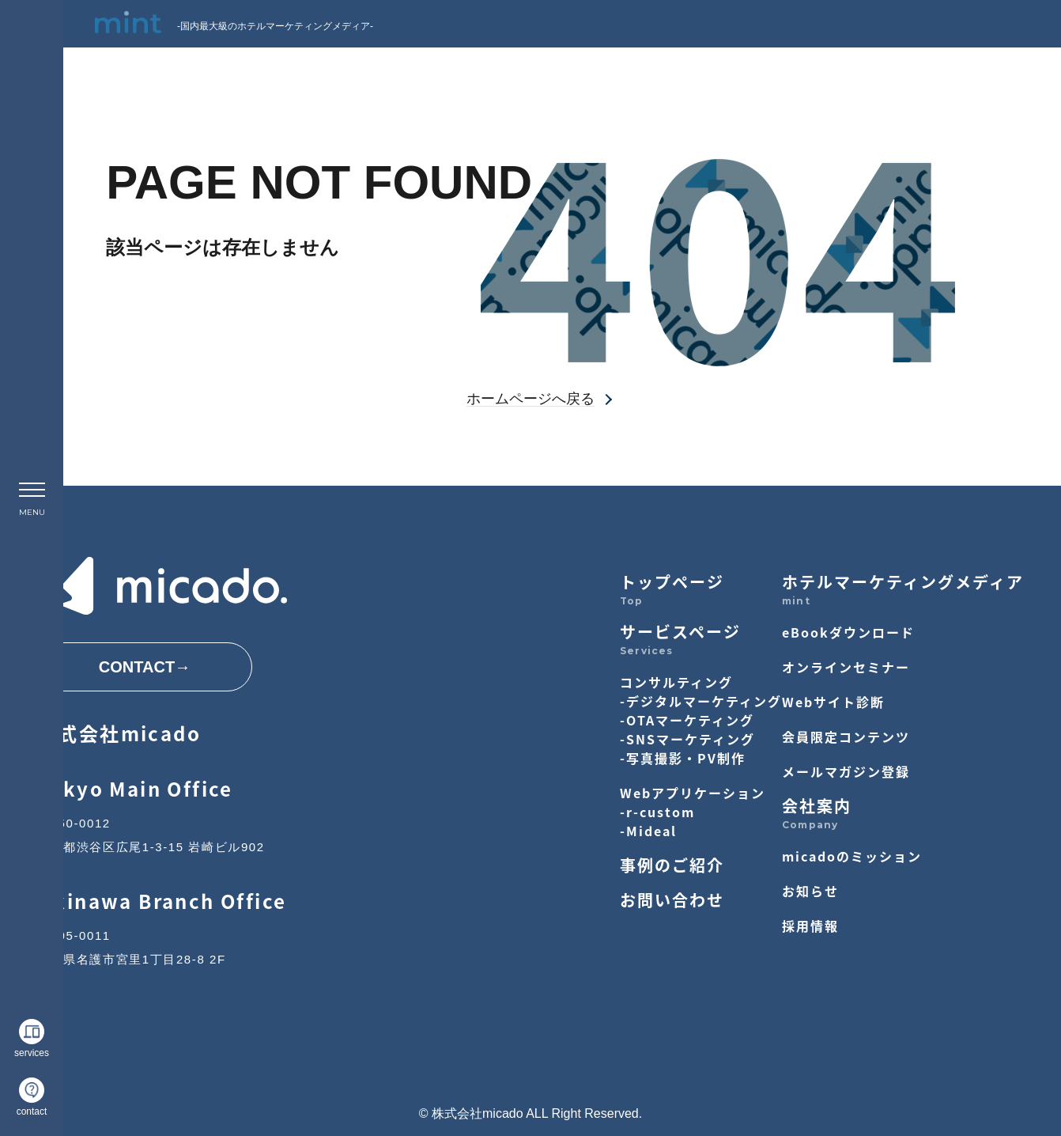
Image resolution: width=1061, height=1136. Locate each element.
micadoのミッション (852, 855)
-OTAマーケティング (687, 719)
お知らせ (810, 890)
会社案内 (816, 805)
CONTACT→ (145, 667)
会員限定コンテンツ (846, 736)
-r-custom (657, 811)
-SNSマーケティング (687, 738)
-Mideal (648, 830)
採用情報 (810, 925)
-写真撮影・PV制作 (683, 757)
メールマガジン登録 (846, 771)
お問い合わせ (672, 899)
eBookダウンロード (848, 632)
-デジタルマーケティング (701, 700)
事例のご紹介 (672, 865)
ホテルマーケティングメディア (903, 581)
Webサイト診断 (833, 701)
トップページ (672, 581)
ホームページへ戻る (530, 399)
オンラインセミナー (846, 666)
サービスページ (680, 631)
